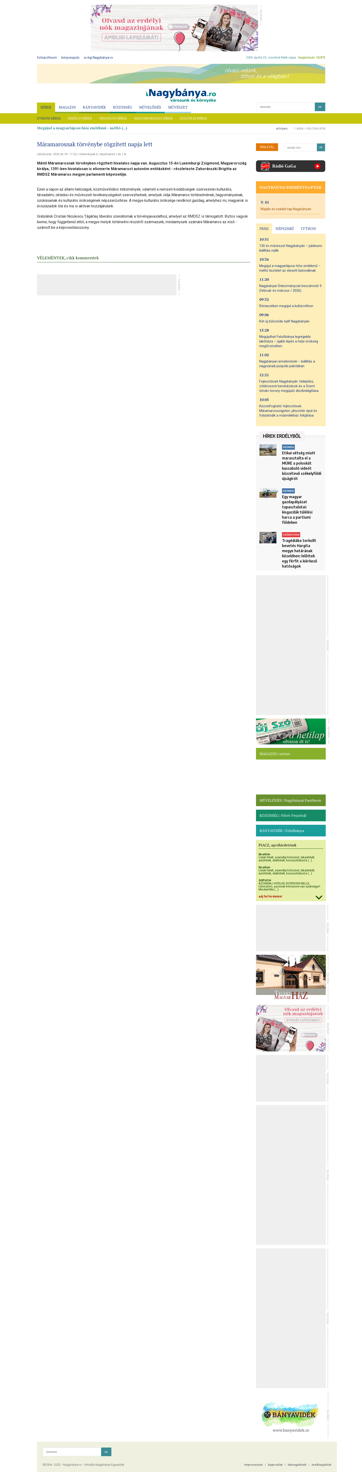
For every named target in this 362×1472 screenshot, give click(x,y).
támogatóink (297, 1464)
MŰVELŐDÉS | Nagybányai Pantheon (290, 800)
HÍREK (46, 107)
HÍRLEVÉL (267, 147)
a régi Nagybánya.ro (98, 57)
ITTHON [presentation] (308, 228)
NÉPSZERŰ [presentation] (285, 228)
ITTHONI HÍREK (49, 118)
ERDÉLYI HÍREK (80, 118)
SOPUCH (265, 880)
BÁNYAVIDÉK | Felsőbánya (281, 830)
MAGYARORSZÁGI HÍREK (153, 118)
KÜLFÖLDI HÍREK (193, 118)
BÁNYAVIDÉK (94, 107)
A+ (119, 154)
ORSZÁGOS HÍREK (113, 118)
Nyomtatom (107, 154)
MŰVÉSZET (178, 107)
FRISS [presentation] (264, 228)
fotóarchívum (47, 57)
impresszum (253, 1464)
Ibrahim (264, 854)
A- (125, 154)
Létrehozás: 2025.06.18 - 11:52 (57, 154)
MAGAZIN (67, 107)
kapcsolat (275, 1464)
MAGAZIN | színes (274, 753)
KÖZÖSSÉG (122, 107)
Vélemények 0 (88, 154)
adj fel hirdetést (270, 896)
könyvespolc (70, 57)
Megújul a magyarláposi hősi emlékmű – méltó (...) (82, 128)
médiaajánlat (321, 1464)
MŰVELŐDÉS (150, 107)
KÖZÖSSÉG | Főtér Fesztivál (282, 815)
